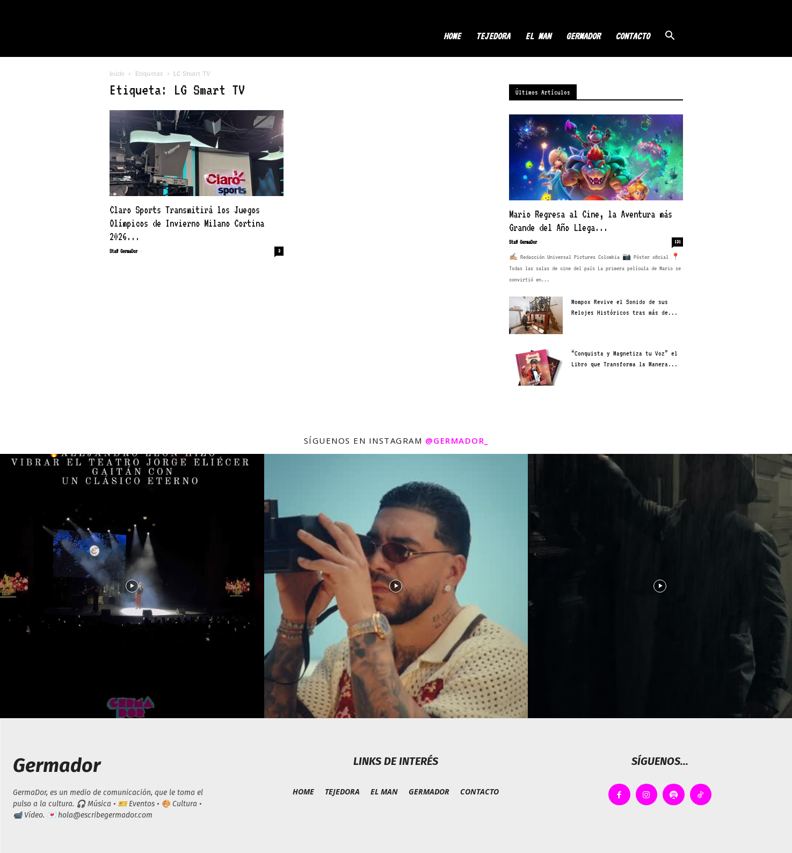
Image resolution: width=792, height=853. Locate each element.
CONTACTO (632, 36)
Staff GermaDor (123, 251)
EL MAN (538, 36)
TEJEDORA (493, 36)
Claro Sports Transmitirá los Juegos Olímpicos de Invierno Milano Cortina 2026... (187, 223)
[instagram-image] (132, 586)
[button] (670, 37)
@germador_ (457, 440)
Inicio (117, 73)
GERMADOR (583, 36)
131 (677, 241)
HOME (452, 36)
